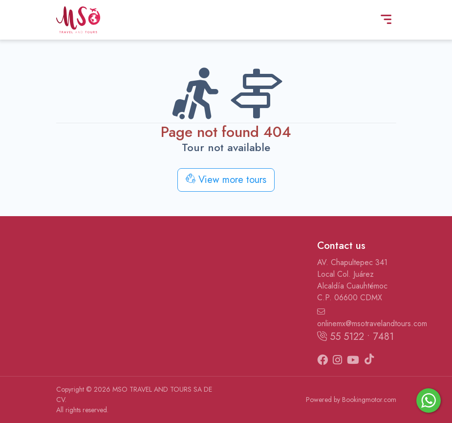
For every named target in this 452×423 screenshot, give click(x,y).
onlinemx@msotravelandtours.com (356, 318)
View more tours (226, 180)
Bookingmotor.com (369, 399)
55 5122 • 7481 (355, 337)
